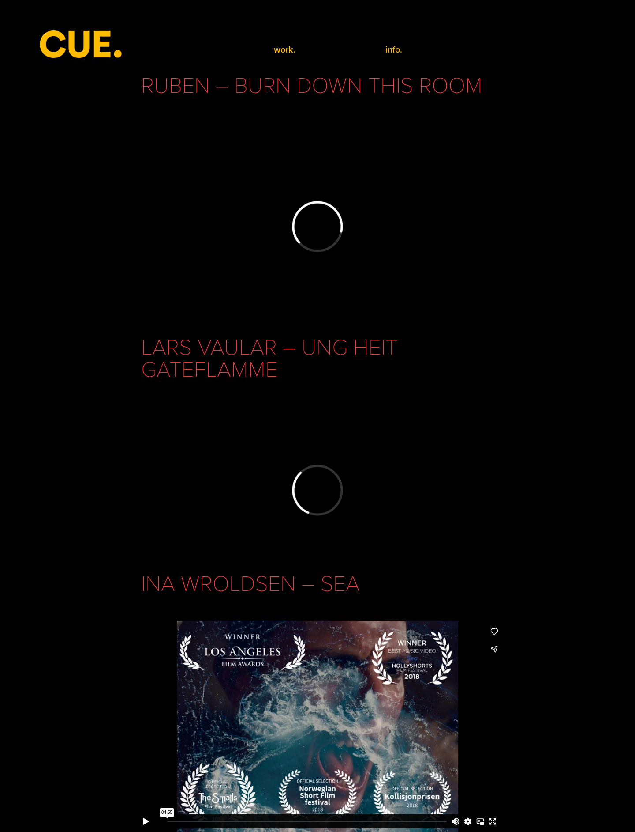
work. (284, 49)
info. (393, 49)
